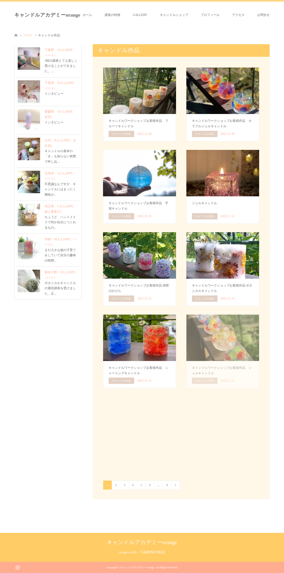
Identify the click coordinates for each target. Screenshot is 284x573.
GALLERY (140, 15)
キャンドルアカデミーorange (47, 15)
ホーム (87, 15)
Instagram (17, 567)
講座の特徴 (112, 15)
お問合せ (263, 15)
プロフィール (210, 15)
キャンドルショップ (174, 15)
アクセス (238, 15)
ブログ (27, 35)
